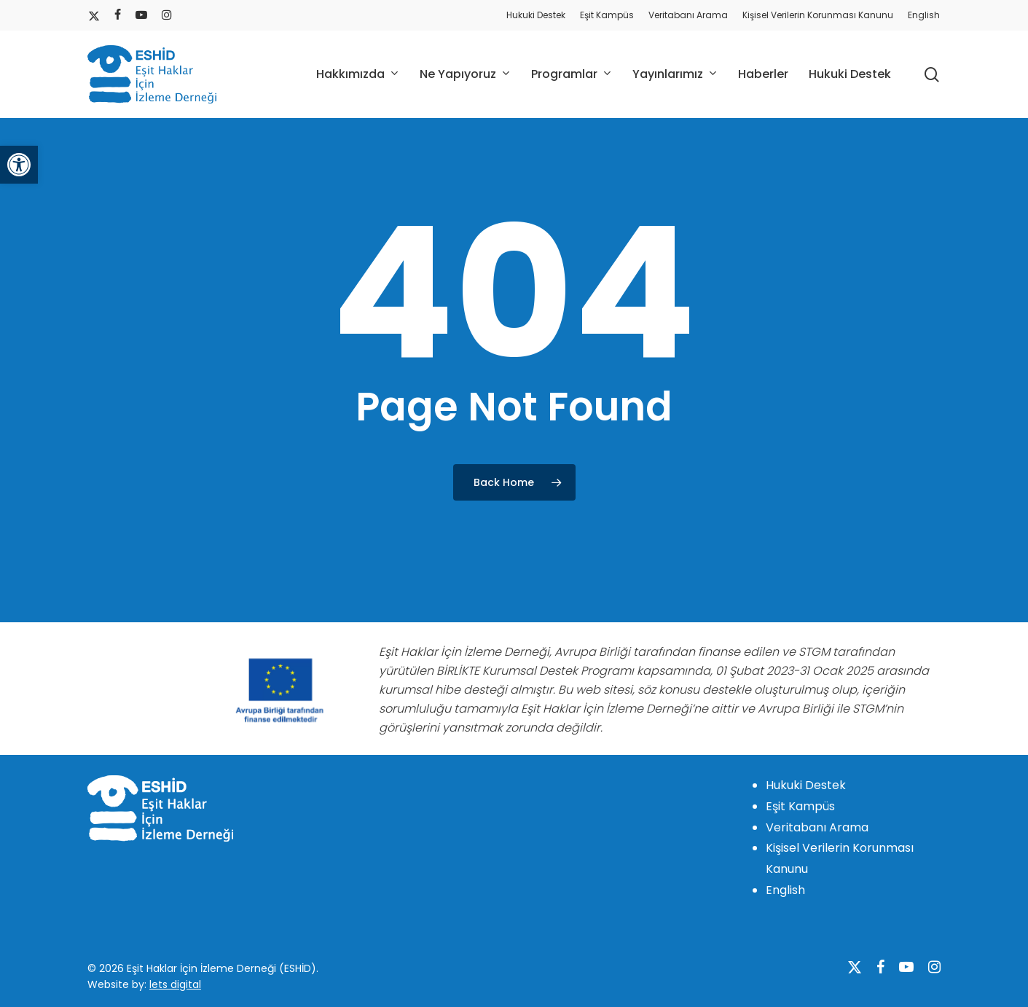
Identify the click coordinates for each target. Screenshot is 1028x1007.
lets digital (175, 984)
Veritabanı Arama (817, 827)
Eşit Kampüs (800, 806)
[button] (19, 165)
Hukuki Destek (806, 785)
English (785, 890)
